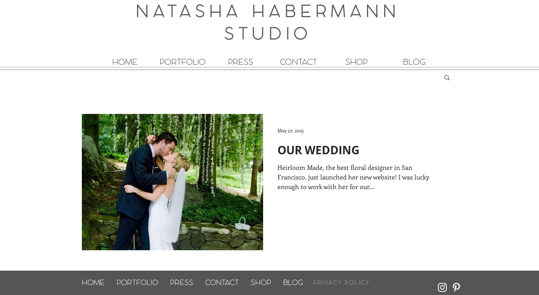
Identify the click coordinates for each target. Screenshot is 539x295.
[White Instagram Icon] (442, 287)
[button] (447, 78)
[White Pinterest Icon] (456, 287)
